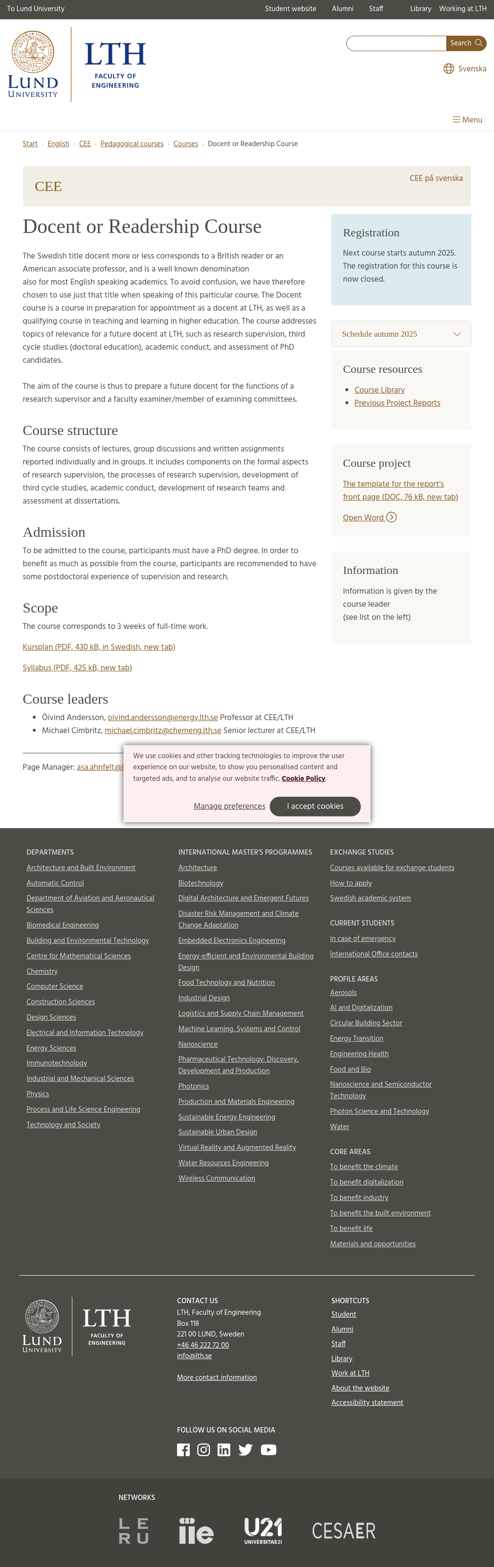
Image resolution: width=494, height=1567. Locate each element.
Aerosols (343, 993)
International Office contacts (374, 954)
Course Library (380, 390)
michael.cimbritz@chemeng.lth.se (163, 730)
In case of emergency (363, 939)
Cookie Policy (304, 779)
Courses (186, 144)
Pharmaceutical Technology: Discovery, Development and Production (238, 1065)
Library (421, 9)
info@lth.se (194, 1356)
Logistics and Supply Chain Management (241, 1014)
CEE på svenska (436, 178)
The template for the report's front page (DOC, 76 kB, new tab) (400, 491)
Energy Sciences (51, 1048)
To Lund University (36, 9)
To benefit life (351, 1229)
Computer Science (55, 987)
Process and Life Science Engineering (83, 1110)
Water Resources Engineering (223, 1163)
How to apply (351, 883)
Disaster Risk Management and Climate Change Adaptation (238, 919)
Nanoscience (198, 1044)
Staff (376, 9)
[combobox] (396, 44)
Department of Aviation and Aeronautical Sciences (90, 904)
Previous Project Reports (397, 403)
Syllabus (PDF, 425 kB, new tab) (77, 668)
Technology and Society (63, 1125)
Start (30, 144)
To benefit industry (359, 1198)
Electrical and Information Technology (85, 1033)
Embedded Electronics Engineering (232, 941)
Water (339, 1127)
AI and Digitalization (361, 1008)
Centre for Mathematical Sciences (79, 956)
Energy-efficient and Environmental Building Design (246, 962)
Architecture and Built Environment (81, 868)
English (58, 144)
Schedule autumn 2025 (401, 334)
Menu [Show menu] (467, 120)
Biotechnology (200, 883)
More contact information (217, 1378)
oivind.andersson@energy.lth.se (163, 717)
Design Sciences (51, 1017)
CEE (85, 144)
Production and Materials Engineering (236, 1102)
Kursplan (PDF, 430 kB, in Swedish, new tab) (99, 647)
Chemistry (42, 972)
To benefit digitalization (366, 1182)
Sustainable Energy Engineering (226, 1117)
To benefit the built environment (380, 1213)
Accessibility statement (367, 1403)
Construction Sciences (61, 1002)
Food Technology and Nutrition (226, 983)
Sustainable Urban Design (218, 1132)
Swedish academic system (370, 898)
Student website (290, 9)
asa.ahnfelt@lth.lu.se (112, 767)
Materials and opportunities (372, 1244)
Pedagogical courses (132, 144)
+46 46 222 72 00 (203, 1345)
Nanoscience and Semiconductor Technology (380, 1090)
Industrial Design (204, 998)
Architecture (197, 868)
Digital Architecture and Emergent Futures (243, 898)
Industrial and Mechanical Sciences (80, 1079)
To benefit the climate (364, 1167)
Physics (38, 1094)
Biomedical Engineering (63, 925)
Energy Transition (356, 1039)
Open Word (370, 518)
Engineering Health (359, 1054)
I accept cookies (315, 806)
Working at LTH (463, 9)
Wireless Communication (216, 1179)
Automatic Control (55, 883)
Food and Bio (350, 1070)
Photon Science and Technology (379, 1111)
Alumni (343, 9)
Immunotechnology (57, 1063)
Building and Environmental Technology (88, 941)
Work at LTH (350, 1373)
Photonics (193, 1086)
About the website (360, 1388)
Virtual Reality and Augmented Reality (237, 1148)
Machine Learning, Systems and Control (239, 1029)
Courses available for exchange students (392, 868)
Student (343, 1315)
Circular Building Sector (366, 1023)
